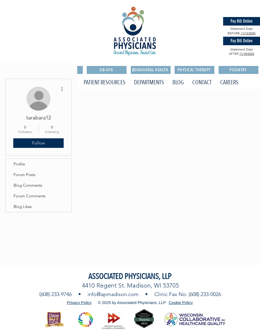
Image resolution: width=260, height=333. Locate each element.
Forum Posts (24, 174)
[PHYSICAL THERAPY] (194, 70)
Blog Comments (28, 185)
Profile (19, 163)
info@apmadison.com (113, 294)
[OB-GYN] (106, 70)
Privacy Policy (79, 302)
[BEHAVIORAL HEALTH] (151, 70)
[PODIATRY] (238, 70)
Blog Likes (23, 206)
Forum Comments (29, 195)
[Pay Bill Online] (241, 21)
